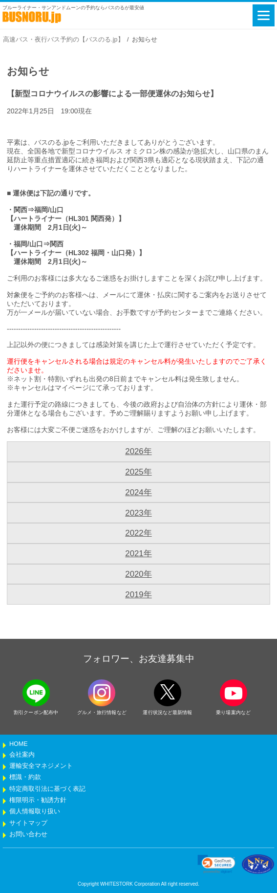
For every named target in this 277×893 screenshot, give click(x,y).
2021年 (138, 553)
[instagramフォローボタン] (101, 692)
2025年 (138, 472)
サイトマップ (28, 823)
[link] (216, 864)
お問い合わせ (28, 834)
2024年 (138, 492)
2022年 (138, 533)
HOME (18, 744)
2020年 (138, 574)
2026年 (138, 451)
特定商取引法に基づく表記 (47, 788)
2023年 (138, 513)
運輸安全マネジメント (41, 765)
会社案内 (22, 754)
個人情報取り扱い (34, 811)
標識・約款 (25, 777)
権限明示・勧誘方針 (37, 800)
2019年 (138, 594)
